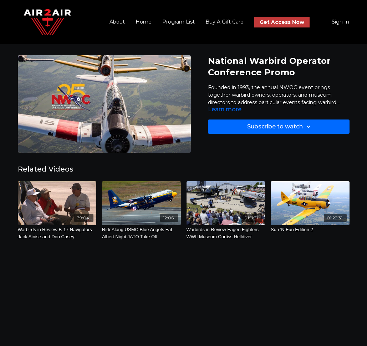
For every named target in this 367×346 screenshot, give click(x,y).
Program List (178, 22)
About (117, 22)
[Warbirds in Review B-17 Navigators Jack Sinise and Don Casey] (57, 233)
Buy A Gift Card (224, 22)
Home (144, 22)
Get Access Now (282, 22)
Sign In (340, 22)
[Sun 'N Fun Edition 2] (310, 229)
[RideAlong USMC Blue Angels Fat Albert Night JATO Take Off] (141, 233)
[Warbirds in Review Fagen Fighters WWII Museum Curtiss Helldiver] (226, 233)
